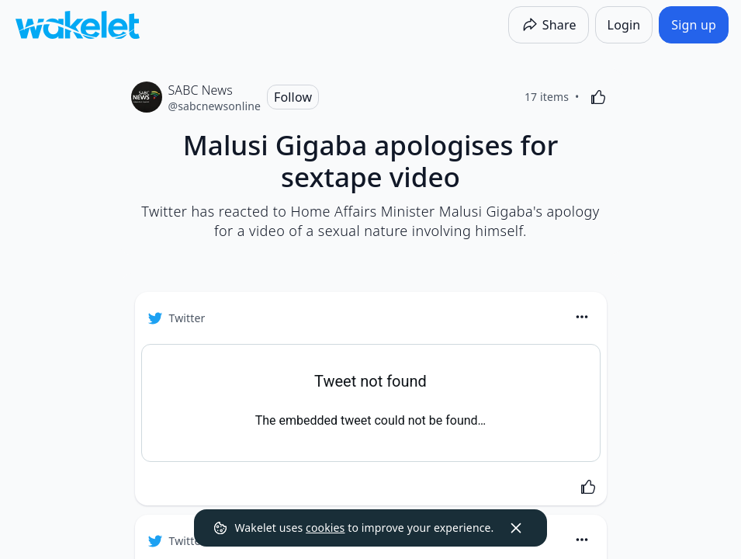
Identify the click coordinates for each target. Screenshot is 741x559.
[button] (582, 318)
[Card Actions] (582, 316)
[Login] (624, 24)
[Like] (598, 97)
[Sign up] (694, 24)
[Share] (548, 24)
